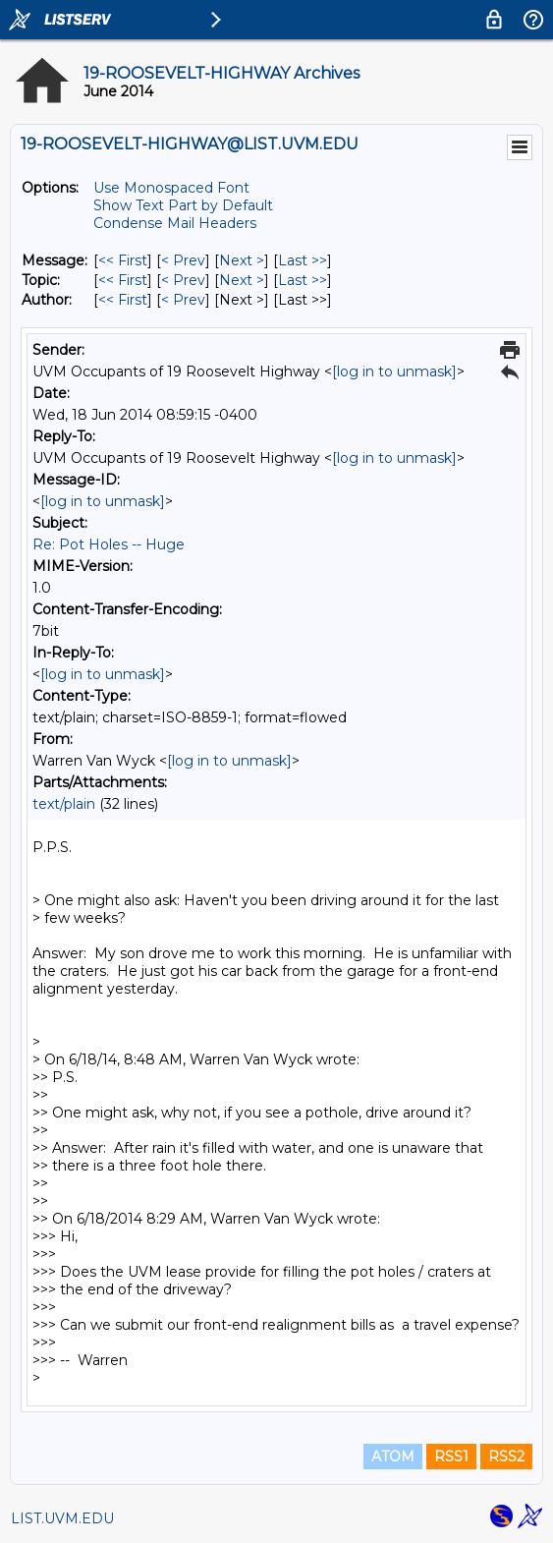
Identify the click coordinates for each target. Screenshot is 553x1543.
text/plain (63, 804)
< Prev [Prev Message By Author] (183, 300)
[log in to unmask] (394, 371)
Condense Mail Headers (174, 223)
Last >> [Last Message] (302, 260)
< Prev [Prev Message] (183, 260)
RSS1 (451, 1456)
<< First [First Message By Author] (122, 300)
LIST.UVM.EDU (62, 1518)
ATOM (393, 1456)
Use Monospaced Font (171, 188)
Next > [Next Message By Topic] (241, 280)
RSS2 (506, 1456)
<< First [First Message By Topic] (122, 280)
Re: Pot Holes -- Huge (108, 544)
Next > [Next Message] (241, 260)
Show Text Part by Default (183, 205)
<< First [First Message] (122, 260)
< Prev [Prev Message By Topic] (183, 280)
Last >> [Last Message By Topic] (302, 280)
